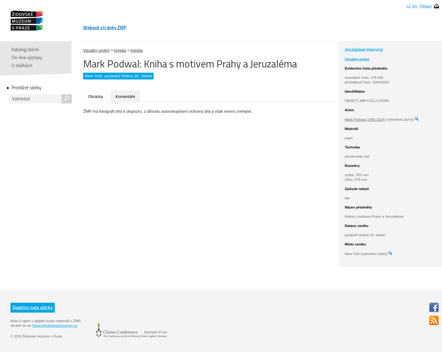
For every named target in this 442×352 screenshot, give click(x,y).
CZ (408, 6)
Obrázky (95, 96)
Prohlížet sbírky (26, 88)
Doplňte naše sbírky (33, 307)
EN (414, 6)
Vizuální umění (96, 50)
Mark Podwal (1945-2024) (365, 119)
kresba (120, 50)
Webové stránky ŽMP (105, 27)
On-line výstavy (27, 57)
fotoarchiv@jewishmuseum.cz (54, 325)
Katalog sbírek (25, 49)
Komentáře (125, 96)
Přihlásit (426, 6)
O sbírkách (22, 65)
